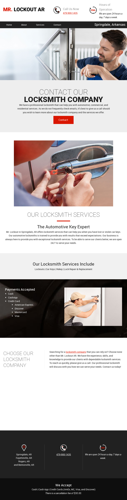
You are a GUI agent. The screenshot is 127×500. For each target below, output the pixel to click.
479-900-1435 (70, 13)
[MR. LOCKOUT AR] (24, 10)
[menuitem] (9, 24)
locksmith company (76, 351)
